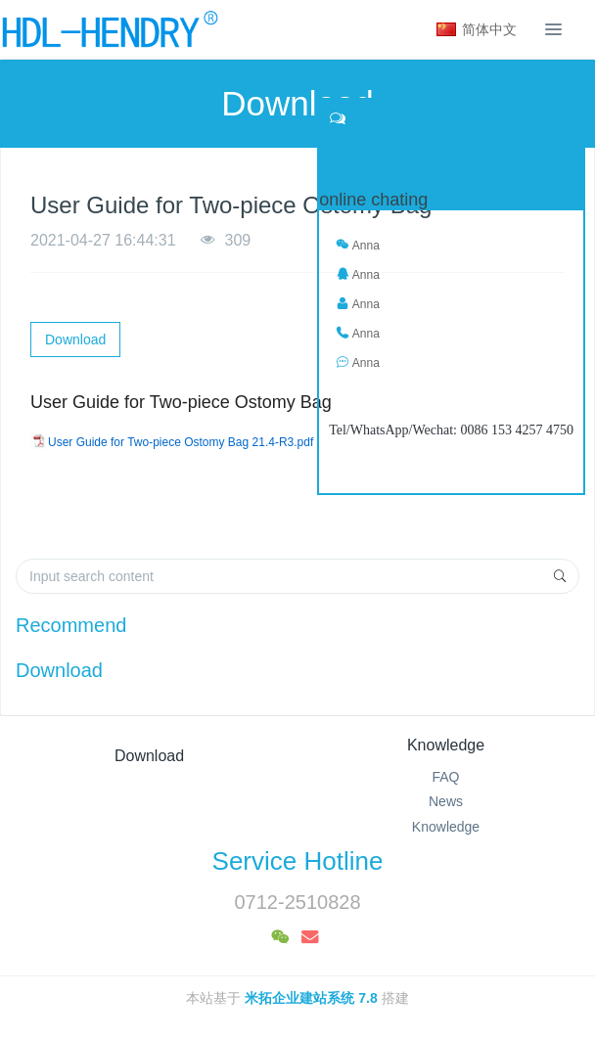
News (446, 801)
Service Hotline (298, 861)
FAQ (445, 777)
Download (75, 339)
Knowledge (445, 745)
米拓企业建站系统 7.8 (311, 998)
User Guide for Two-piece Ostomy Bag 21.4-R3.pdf (180, 442)
